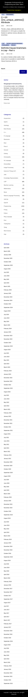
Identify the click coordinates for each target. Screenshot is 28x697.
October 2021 (7, 427)
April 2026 (6, 247)
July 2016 (6, 648)
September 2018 (8, 557)
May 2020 (6, 486)
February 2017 (8, 623)
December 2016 (8, 630)
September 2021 (8, 430)
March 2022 (7, 409)
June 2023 (6, 356)
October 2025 (7, 261)
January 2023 (7, 374)
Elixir (5, 143)
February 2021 (8, 455)
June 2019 (6, 525)
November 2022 (8, 381)
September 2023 (8, 346)
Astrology (6, 125)
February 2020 (8, 497)
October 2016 (7, 637)
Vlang (5, 227)
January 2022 (7, 416)
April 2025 (6, 282)
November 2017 (8, 592)
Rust (5, 220)
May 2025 (6, 279)
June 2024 (6, 318)
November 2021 (8, 423)
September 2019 (8, 514)
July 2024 (6, 314)
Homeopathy (7, 157)
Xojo (5, 234)
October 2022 (7, 384)
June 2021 (6, 441)
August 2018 (7, 560)
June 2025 (6, 275)
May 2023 (6, 360)
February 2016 (8, 666)
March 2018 (7, 578)
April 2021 (6, 448)
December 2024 (8, 297)
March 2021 (7, 451)
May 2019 (6, 528)
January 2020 (7, 500)
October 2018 (7, 553)
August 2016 (7, 644)
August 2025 (7, 268)
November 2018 (8, 550)
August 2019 (7, 518)
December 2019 (8, 504)
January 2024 (7, 332)
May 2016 (6, 655)
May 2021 (6, 444)
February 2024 (8, 328)
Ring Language (8, 216)
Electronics (7, 139)
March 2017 (7, 620)
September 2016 (8, 641)
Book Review (7, 129)
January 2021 (7, 458)
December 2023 (8, 335)
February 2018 (8, 581)
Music (5, 192)
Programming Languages (13, 10)
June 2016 (6, 651)
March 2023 (7, 367)
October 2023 (7, 342)
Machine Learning (8, 185)
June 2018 (6, 567)
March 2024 (7, 325)
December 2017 (8, 588)
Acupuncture (7, 118)
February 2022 (8, 413)
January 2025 (7, 293)
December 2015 (8, 673)
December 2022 (8, 377)
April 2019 (6, 532)
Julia (5, 174)
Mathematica (7, 188)
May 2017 (6, 613)
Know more (7, 103)
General (6, 150)
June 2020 (6, 483)
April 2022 (6, 405)
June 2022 (6, 398)
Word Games (7, 230)
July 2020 (6, 479)
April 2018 (6, 574)
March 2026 (7, 251)
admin (2, 25)
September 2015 (8, 683)
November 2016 (8, 634)
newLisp (6, 199)
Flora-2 (6, 146)
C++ (3, 14)
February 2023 (8, 370)
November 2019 (8, 507)
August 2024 (7, 311)
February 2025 (8, 290)
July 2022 (6, 395)
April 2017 (6, 616)
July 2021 (6, 437)
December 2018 (8, 546)
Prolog (13, 45)
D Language (7, 136)
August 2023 (7, 349)
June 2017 (6, 609)
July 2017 (6, 606)
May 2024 (6, 321)
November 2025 (8, 258)
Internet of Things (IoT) (10, 171)
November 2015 (8, 676)
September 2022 (8, 388)
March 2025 (7, 286)
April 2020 (6, 490)
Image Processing (8, 167)
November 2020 (8, 465)
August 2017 (7, 602)
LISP (3, 43)
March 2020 (7, 493)
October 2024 (7, 304)
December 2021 (8, 420)
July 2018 (6, 564)
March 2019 (7, 535)
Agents (6, 121)
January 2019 (7, 543)
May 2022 (6, 402)
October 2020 (7, 469)
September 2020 (8, 472)
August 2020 (7, 476)
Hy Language (7, 160)
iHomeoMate (7, 164)
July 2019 (6, 521)
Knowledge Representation (11, 178)
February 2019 (8, 539)
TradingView (7, 223)
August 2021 (7, 434)
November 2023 (8, 339)
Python (6, 213)
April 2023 (6, 363)
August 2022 (7, 391)
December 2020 (8, 462)
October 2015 (7, 680)
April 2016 (6, 658)
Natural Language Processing (14, 43)
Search (3, 68)
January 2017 (7, 627)
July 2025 (6, 272)
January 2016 (7, 669)
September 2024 (8, 307)
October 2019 (7, 511)
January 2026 (7, 254)
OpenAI (6, 202)
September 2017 (8, 599)
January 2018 (7, 585)
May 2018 (6, 571)
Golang (6, 153)
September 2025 (8, 265)
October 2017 (7, 595)
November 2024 (8, 300)
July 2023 (6, 353)
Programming (9, 14)
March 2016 (7, 662)
